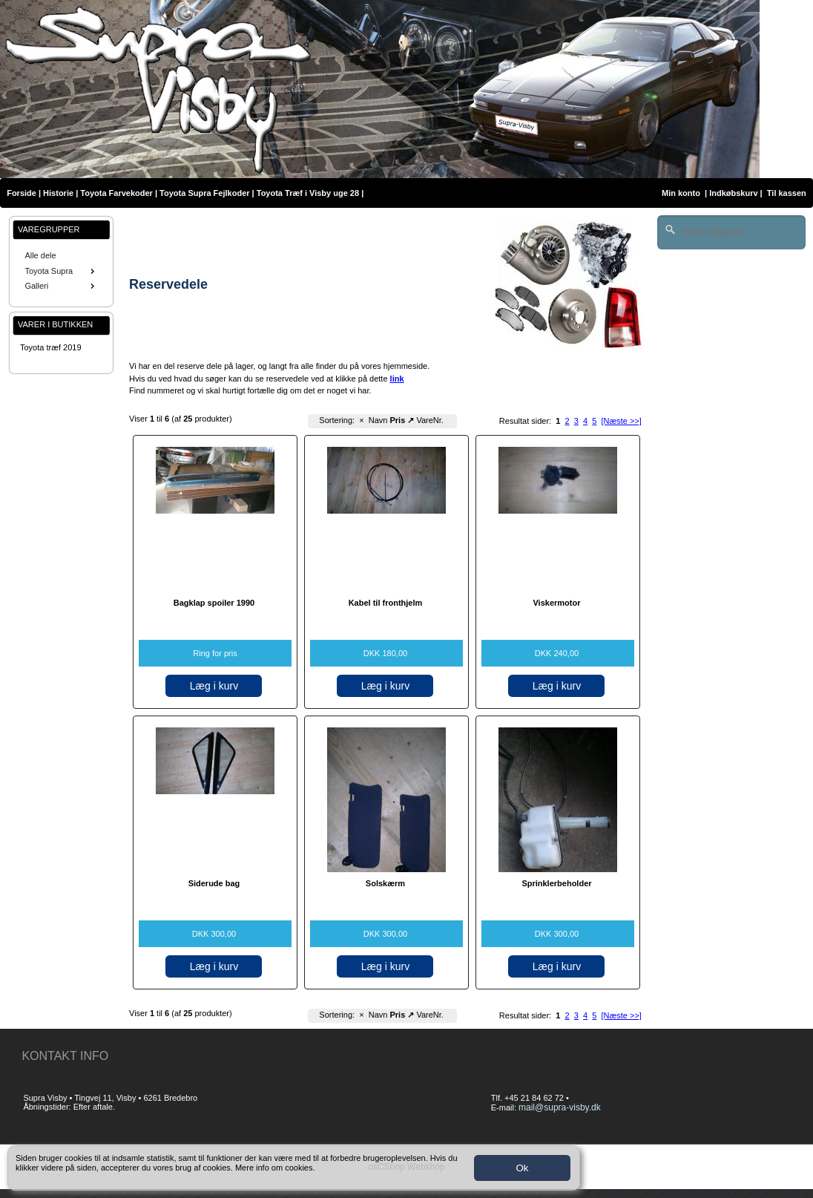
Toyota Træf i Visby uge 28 (308, 193)
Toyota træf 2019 (51, 347)
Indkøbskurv (733, 193)
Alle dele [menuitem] (40, 255)
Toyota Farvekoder (116, 193)
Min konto (681, 193)
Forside (21, 193)
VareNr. (429, 420)
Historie (58, 193)
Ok (522, 1168)
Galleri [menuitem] (60, 286)
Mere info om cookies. (275, 1167)
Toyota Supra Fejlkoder (204, 193)
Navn (378, 420)
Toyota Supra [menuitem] (60, 271)
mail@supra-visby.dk (560, 1107)
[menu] (61, 270)
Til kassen (788, 193)
